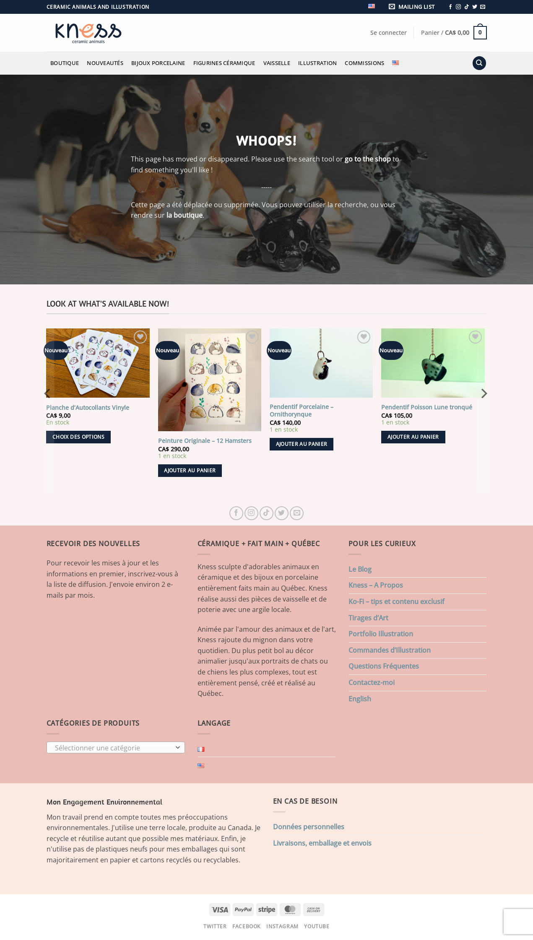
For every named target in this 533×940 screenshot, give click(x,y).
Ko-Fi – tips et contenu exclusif (396, 601)
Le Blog (360, 569)
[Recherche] (479, 63)
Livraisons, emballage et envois (322, 843)
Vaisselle (276, 63)
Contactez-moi (371, 682)
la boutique (184, 215)
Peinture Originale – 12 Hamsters (205, 441)
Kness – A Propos (375, 585)
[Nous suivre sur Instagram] (458, 7)
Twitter (214, 926)
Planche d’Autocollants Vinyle (87, 407)
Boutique (64, 63)
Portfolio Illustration (380, 633)
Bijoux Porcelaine (158, 63)
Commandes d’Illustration (389, 650)
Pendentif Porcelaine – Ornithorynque (301, 411)
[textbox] (113, 748)
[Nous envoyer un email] (482, 7)
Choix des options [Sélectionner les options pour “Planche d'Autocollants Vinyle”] (78, 437)
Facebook (246, 926)
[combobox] (116, 747)
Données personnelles (308, 826)
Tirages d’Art (368, 617)
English (359, 698)
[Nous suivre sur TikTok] (466, 7)
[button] (413, 7)
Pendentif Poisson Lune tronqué (426, 407)
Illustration (317, 63)
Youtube (316, 926)
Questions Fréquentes (383, 666)
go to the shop (368, 159)
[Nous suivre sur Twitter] (474, 7)
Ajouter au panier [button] (190, 470)
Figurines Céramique (224, 63)
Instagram (282, 926)
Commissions (364, 63)
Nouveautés (105, 63)
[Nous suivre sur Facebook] (450, 7)
